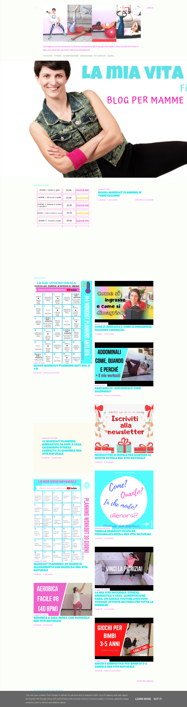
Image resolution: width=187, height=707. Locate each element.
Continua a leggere (144, 200)
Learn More (143, 699)
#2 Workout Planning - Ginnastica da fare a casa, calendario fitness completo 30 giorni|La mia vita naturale (62, 448)
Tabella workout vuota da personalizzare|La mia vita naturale (123, 533)
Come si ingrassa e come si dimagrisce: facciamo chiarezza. (123, 329)
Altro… (111, 56)
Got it (158, 699)
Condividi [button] (102, 200)
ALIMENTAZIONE (71, 56)
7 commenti (48, 574)
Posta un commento (51, 373)
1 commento (48, 625)
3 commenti (109, 462)
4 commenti (56, 458)
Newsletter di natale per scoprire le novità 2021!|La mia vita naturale (123, 457)
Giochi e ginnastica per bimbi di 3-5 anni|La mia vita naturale (121, 665)
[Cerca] (150, 8)
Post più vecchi (145, 681)
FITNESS (58, 56)
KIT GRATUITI (100, 56)
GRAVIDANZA (86, 56)
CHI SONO (47, 56)
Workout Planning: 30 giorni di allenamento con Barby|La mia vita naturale (61, 567)
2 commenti (112, 200)
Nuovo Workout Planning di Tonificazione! (119, 194)
